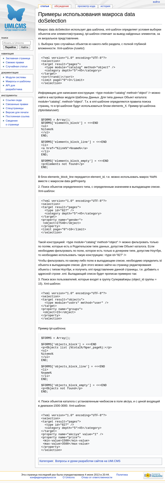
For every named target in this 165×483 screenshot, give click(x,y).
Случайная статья (16, 66)
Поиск (4, 37)
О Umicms (69, 477)
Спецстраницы (15, 108)
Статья (44, 6)
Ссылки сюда (14, 100)
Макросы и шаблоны (18, 81)
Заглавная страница (18, 58)
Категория (46, 461)
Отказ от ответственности (96, 477)
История (105, 6)
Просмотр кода (86, 6)
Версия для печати (17, 112)
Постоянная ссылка (17, 116)
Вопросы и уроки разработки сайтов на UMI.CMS (87, 461)
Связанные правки (17, 104)
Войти (156, 1)
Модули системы (16, 77)
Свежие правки (15, 62)
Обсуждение (61, 6)
